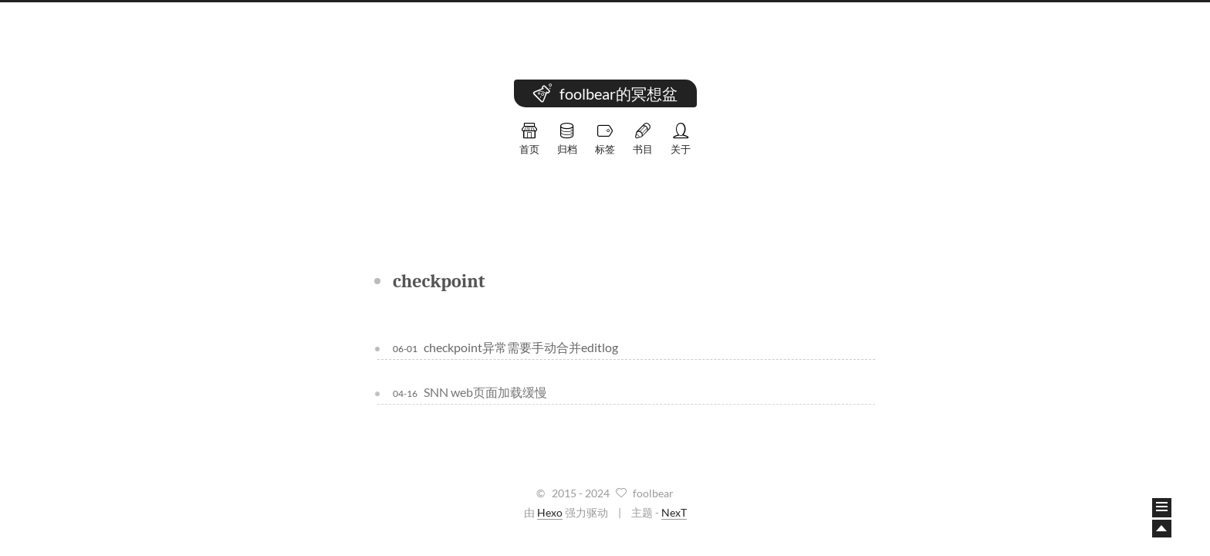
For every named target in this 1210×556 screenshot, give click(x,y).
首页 (529, 139)
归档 (567, 139)
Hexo (550, 512)
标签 (605, 139)
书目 (643, 139)
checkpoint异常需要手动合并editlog (521, 347)
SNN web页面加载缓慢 (485, 391)
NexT (674, 512)
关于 (681, 139)
